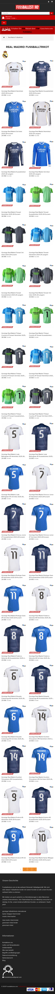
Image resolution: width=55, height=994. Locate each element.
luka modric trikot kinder (10, 920)
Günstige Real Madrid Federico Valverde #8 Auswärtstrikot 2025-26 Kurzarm (13, 658)
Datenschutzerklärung (9, 955)
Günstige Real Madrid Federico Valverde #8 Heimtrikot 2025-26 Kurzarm (39, 618)
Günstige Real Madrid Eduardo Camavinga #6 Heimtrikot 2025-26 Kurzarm (12, 698)
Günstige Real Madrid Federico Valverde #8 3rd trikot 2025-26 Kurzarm (39, 658)
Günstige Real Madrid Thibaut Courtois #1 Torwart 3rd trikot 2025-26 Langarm (40, 416)
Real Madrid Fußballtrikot (15, 37)
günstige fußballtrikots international (14, 911)
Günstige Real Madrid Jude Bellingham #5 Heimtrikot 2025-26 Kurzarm (12, 456)
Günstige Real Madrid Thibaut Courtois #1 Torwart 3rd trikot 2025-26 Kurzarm (13, 376)
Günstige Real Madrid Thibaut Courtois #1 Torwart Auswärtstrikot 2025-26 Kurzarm (40, 335)
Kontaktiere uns (7, 942)
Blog (3, 960)
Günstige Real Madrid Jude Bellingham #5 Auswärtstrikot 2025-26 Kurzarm (41, 456)
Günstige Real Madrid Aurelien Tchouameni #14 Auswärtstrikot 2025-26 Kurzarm (11, 779)
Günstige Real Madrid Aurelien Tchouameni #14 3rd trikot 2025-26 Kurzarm (40, 779)
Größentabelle (7, 948)
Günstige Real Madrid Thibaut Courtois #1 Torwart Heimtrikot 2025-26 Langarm (41, 376)
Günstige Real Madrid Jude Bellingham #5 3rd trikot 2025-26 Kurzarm (12, 497)
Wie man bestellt (7, 950)
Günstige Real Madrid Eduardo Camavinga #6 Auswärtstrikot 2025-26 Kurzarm (41, 698)
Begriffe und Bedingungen (11, 953)
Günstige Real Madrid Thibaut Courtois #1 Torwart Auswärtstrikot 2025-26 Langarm (12, 416)
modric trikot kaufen (9, 916)
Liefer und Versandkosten (10, 945)
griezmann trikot (7, 925)
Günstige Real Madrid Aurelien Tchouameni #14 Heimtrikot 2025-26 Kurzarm (41, 739)
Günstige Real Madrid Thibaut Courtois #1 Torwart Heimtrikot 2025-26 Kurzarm (13, 335)
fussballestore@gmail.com (13, 977)
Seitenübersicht (7, 958)
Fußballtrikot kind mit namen (26, 986)
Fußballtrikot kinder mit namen (21, 890)
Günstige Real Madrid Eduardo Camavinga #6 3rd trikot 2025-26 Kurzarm (12, 739)
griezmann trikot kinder (10, 923)
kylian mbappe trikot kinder (11, 914)
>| (34, 869)
